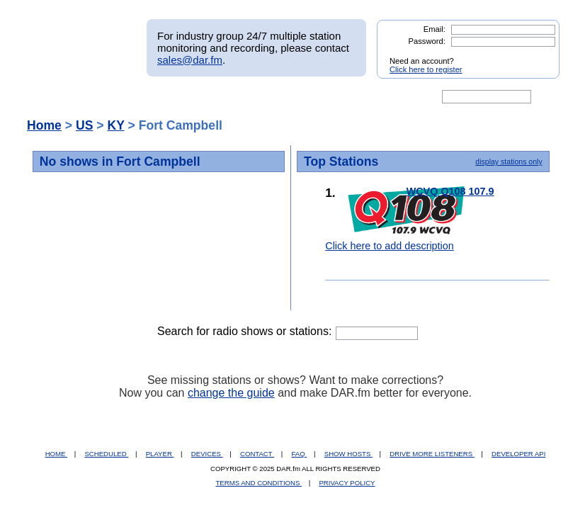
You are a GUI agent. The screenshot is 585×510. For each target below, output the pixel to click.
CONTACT (257, 454)
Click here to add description (389, 245)
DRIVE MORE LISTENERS (432, 454)
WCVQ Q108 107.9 (450, 191)
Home (44, 125)
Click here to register (426, 69)
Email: (434, 29)
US (84, 125)
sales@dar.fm (189, 60)
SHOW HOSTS (348, 454)
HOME (56, 454)
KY (115, 125)
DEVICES (207, 454)
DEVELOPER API (518, 454)
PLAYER (160, 454)
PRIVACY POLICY (347, 483)
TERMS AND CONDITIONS (259, 483)
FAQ (299, 454)
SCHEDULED (106, 454)
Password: (427, 41)
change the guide (231, 393)
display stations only (508, 161)
